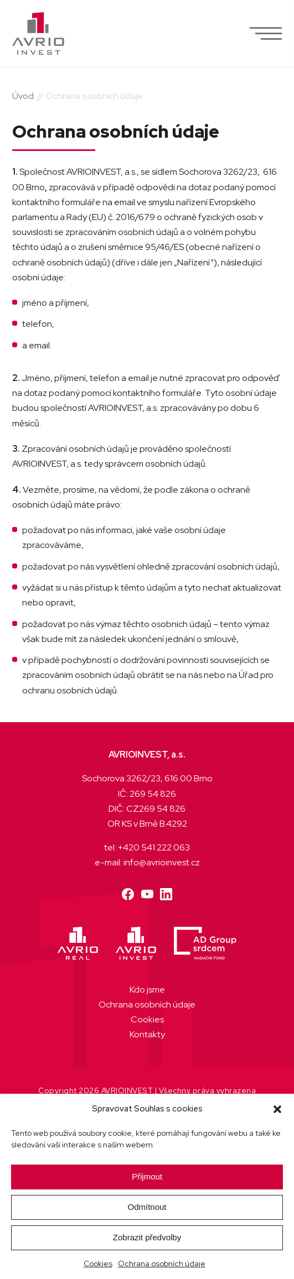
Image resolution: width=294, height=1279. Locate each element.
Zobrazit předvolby (147, 1237)
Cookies (98, 1263)
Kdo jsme (147, 989)
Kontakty (147, 1034)
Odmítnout (146, 1207)
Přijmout (147, 1176)
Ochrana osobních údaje (161, 1263)
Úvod (23, 96)
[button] (277, 1109)
